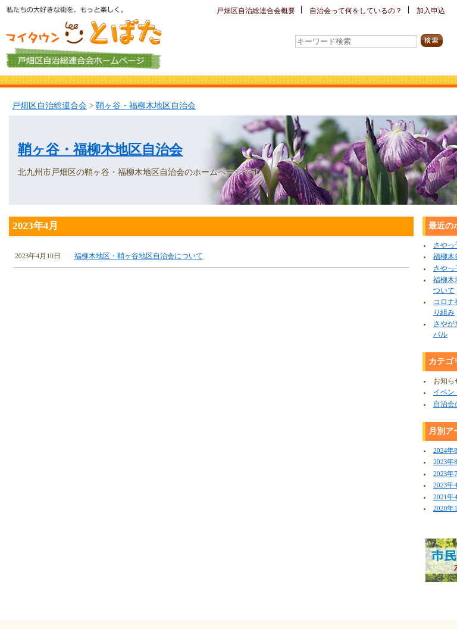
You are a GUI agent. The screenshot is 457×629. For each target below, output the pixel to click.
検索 (435, 41)
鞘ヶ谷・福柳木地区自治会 (146, 105)
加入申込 (431, 11)
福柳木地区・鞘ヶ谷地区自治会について (138, 256)
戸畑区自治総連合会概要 (256, 11)
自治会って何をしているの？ (355, 11)
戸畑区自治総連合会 (49, 105)
